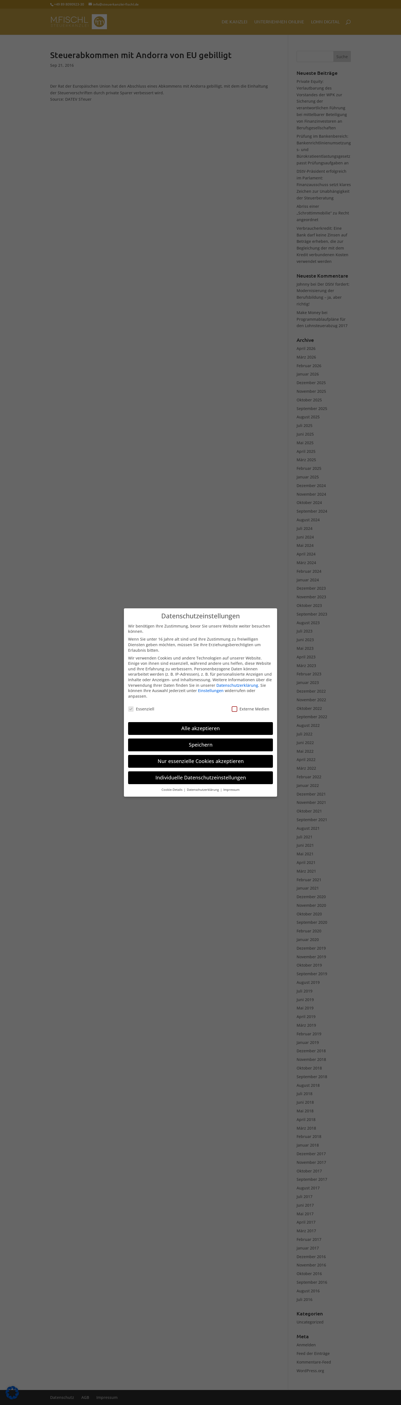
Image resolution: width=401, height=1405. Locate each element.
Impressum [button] (231, 787)
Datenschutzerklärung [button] (203, 787)
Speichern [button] (200, 741)
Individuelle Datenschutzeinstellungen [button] (200, 774)
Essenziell (141, 705)
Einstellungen (211, 687)
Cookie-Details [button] (172, 787)
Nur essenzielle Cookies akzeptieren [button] (201, 758)
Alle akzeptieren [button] (200, 725)
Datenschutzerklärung (237, 682)
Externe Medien (250, 705)
